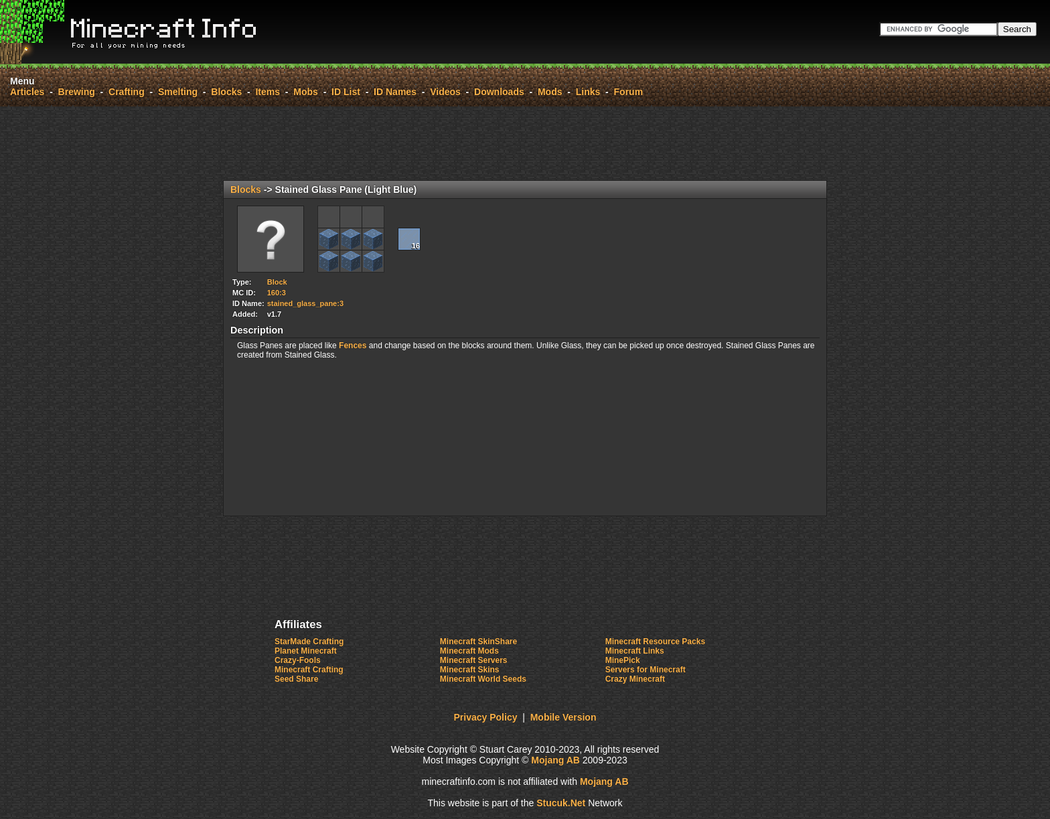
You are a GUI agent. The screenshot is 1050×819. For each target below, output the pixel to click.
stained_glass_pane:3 (305, 303)
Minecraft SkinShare (478, 641)
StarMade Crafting (309, 641)
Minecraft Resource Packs (655, 641)
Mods (550, 91)
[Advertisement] (525, 143)
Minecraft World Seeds (483, 679)
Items (267, 91)
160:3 (276, 293)
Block (277, 282)
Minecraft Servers (474, 660)
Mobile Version (563, 717)
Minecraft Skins (470, 669)
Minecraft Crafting (309, 669)
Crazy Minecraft (635, 679)
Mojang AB (555, 760)
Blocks (226, 91)
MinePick (622, 660)
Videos (445, 91)
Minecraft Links (634, 651)
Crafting (126, 91)
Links (588, 91)
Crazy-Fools (298, 660)
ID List (345, 91)
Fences (352, 345)
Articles (27, 91)
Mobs (305, 91)
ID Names (395, 91)
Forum (629, 91)
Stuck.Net (560, 803)
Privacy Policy (486, 717)
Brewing (76, 91)
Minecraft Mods (469, 651)
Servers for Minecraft (645, 669)
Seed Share (296, 679)
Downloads (499, 91)
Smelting (178, 91)
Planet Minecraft (306, 651)
